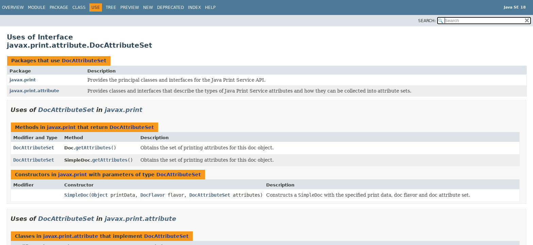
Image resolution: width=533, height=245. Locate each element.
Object (99, 195)
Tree (111, 7)
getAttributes (93, 147)
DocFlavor (152, 195)
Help (210, 7)
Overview (13, 7)
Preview (129, 7)
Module (37, 7)
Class (79, 7)
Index (194, 7)
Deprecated (170, 7)
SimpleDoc (76, 195)
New (148, 7)
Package (59, 7)
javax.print (23, 79)
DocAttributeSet (84, 60)
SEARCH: (427, 20)
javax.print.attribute (34, 90)
